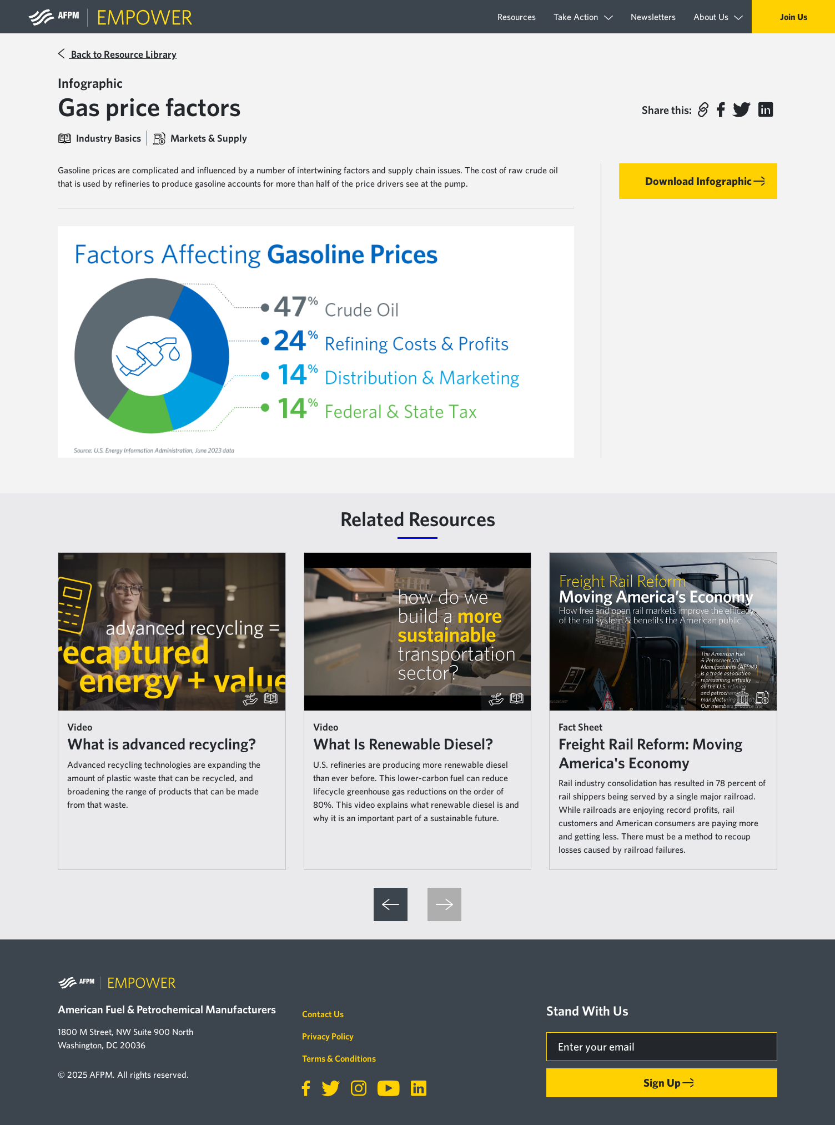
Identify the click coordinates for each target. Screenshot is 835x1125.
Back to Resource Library (117, 54)
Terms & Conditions (339, 1058)
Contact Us (323, 1014)
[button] (702, 110)
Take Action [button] (583, 17)
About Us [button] (718, 17)
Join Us (793, 17)
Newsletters (653, 17)
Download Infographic (698, 180)
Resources (516, 17)
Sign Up (662, 1082)
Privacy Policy (328, 1036)
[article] (172, 711)
